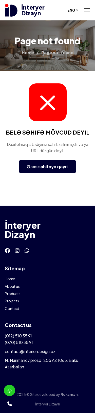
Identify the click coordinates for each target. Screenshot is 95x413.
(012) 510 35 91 (18, 335)
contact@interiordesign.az (30, 351)
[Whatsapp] (27, 250)
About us (12, 286)
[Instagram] (17, 250)
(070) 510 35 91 (19, 342)
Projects (12, 301)
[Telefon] (9, 403)
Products (13, 293)
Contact (12, 308)
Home (10, 278)
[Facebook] (7, 250)
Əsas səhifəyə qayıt (47, 166)
